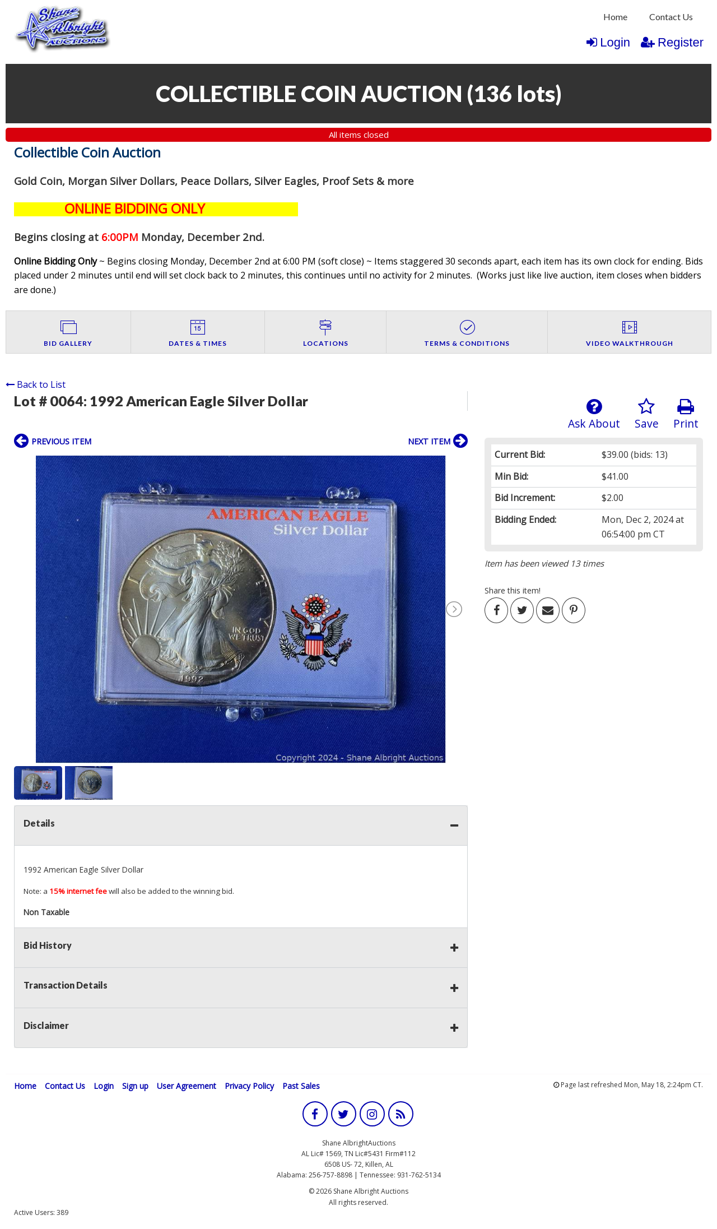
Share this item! (513, 590)
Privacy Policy (249, 1085)
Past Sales (301, 1085)
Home (615, 16)
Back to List (36, 384)
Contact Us (671, 16)
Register (672, 42)
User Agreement (186, 1085)
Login (608, 42)
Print (686, 414)
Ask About (594, 414)
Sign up (135, 1085)
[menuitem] (615, 16)
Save (647, 414)
